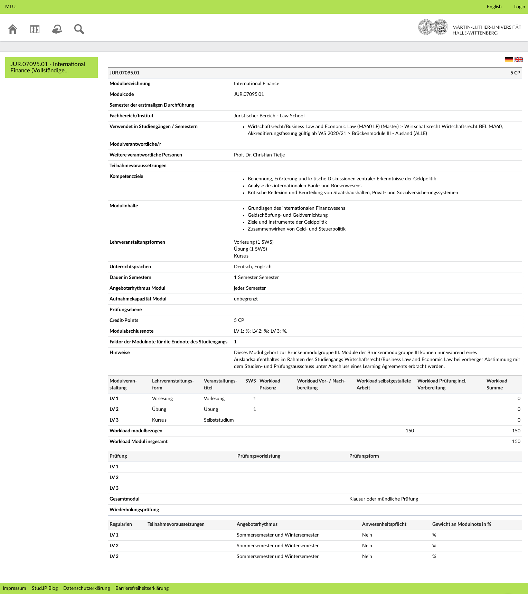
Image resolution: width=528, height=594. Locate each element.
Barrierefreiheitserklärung (142, 588)
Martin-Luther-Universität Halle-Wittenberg (470, 27)
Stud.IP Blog (45, 588)
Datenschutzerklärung (86, 588)
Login (519, 6)
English (494, 6)
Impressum (14, 588)
